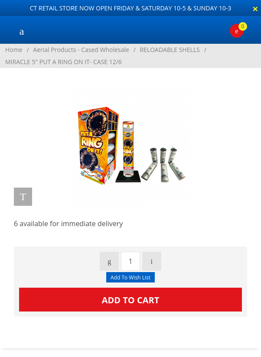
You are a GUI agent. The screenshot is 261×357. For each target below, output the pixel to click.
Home (14, 49)
